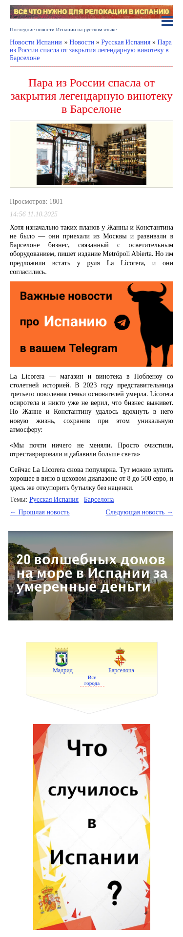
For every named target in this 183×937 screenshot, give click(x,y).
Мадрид (63, 659)
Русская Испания (54, 499)
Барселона (99, 499)
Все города (92, 680)
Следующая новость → (139, 512)
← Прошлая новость (40, 512)
